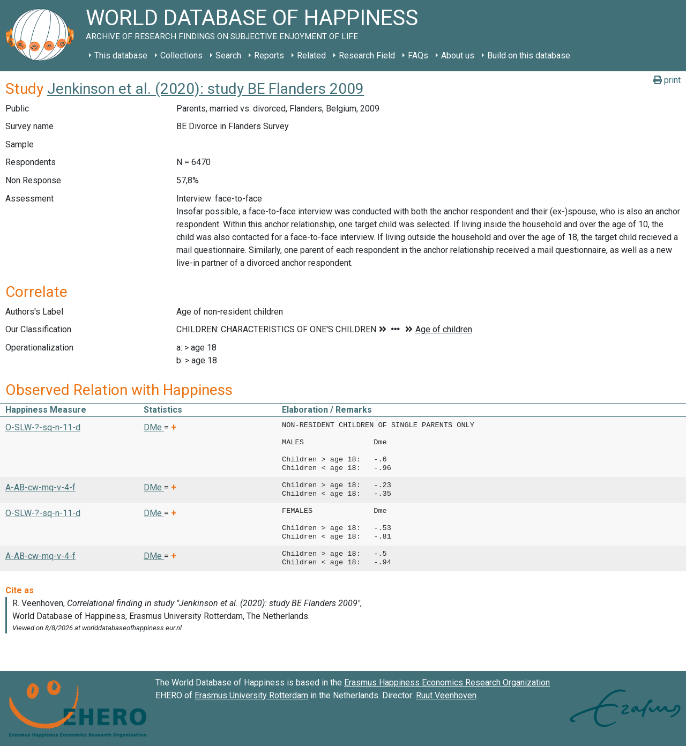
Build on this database (528, 55)
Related (311, 55)
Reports (269, 55)
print (667, 80)
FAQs (418, 55)
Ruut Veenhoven (446, 695)
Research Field (367, 55)
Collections (181, 55)
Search (228, 55)
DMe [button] (154, 427)
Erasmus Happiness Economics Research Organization (447, 682)
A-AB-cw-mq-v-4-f (40, 487)
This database (120, 55)
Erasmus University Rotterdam (251, 695)
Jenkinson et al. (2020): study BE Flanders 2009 (205, 89)
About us (457, 55)
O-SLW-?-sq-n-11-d (42, 427)
